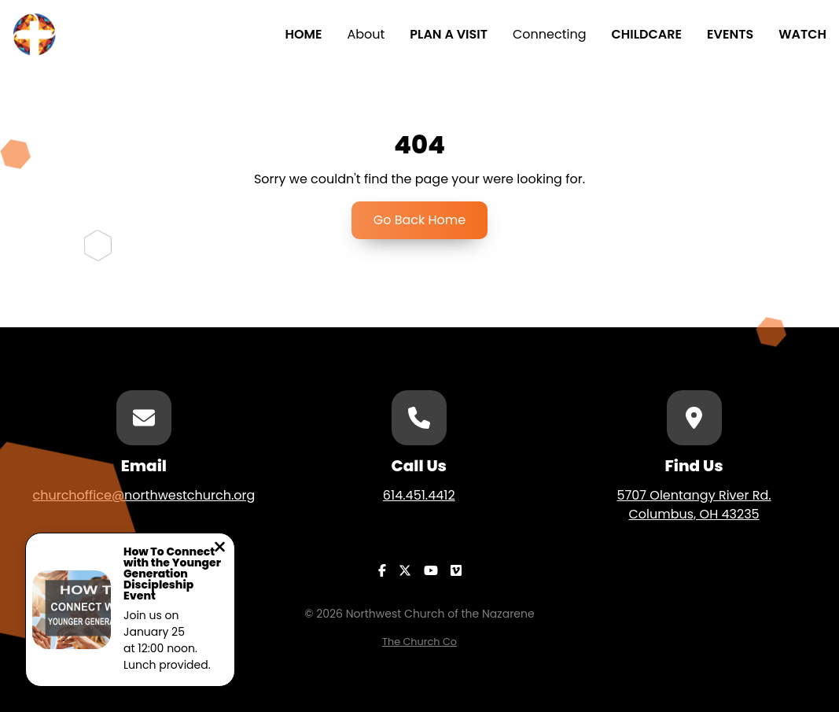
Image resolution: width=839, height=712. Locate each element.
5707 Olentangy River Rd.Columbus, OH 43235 (693, 504)
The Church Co (419, 641)
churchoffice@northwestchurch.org (143, 495)
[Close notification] (220, 549)
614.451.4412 (419, 495)
